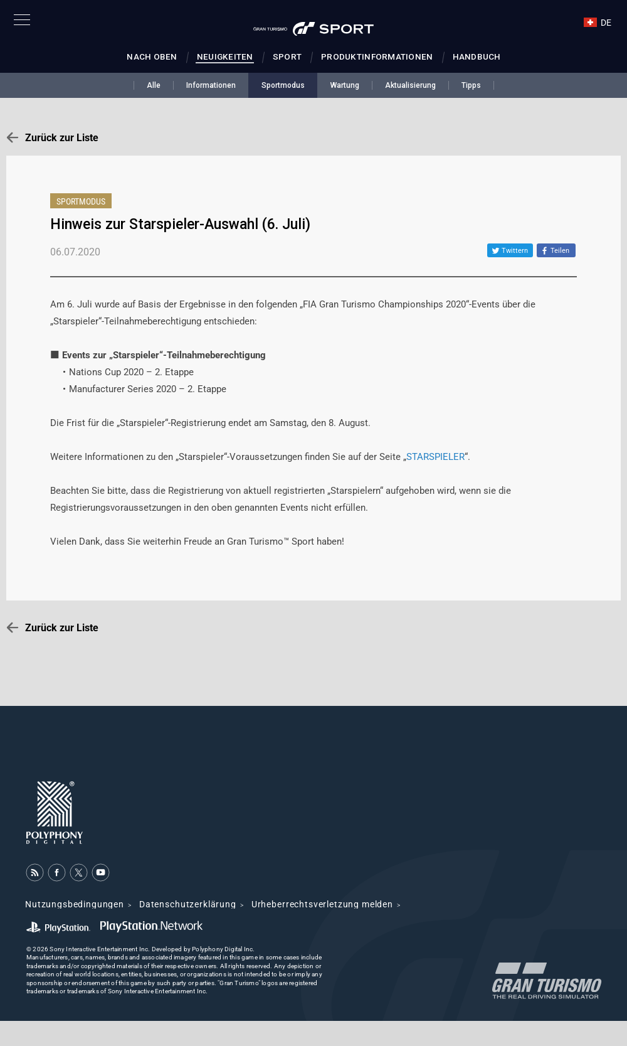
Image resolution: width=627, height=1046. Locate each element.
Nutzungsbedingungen (74, 904)
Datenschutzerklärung (187, 904)
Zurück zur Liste (61, 138)
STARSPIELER (435, 456)
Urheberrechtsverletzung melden (322, 904)
